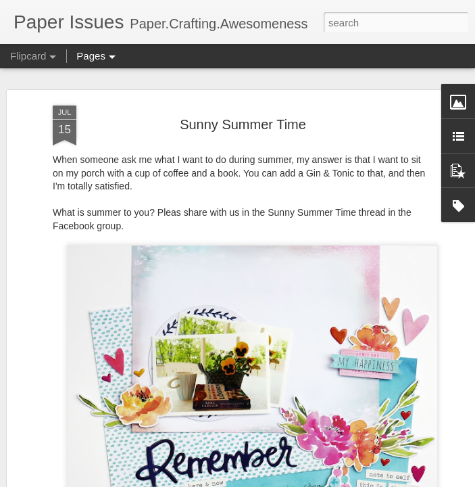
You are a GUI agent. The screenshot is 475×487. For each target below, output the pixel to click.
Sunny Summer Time (243, 124)
